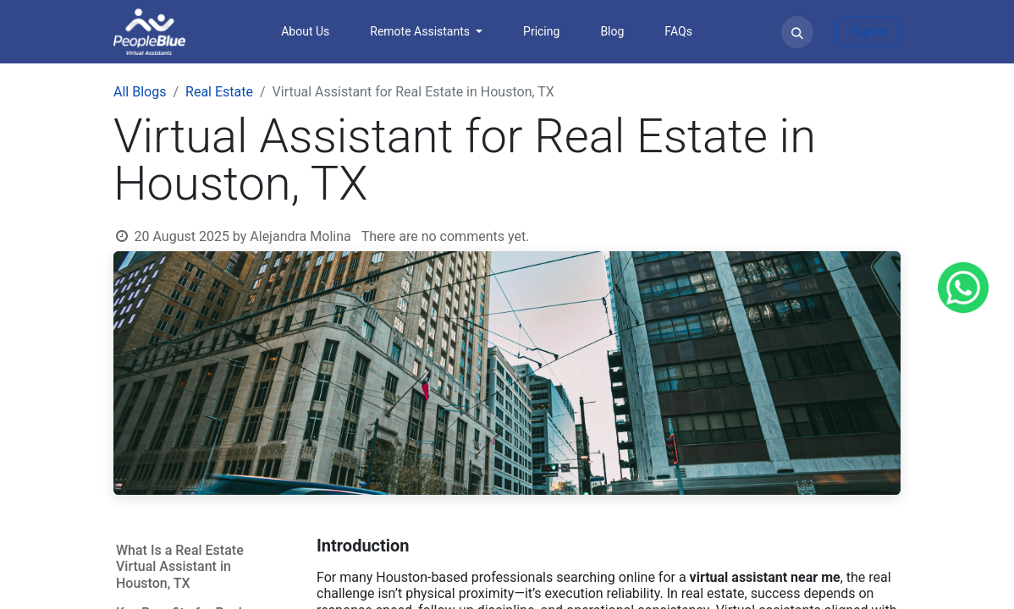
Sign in (868, 31)
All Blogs (139, 92)
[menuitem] (305, 32)
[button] (797, 32)
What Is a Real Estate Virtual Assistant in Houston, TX (180, 566)
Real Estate (219, 92)
